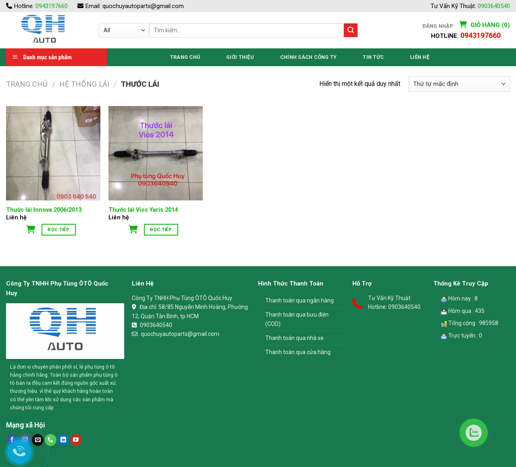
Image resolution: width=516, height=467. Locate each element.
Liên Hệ (419, 57)
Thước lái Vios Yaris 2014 (143, 209)
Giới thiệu (240, 57)
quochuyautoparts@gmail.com (143, 6)
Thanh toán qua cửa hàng (298, 352)
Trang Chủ (185, 57)
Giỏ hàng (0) (489, 25)
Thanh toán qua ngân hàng (299, 300)
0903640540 (494, 6)
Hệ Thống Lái (84, 84)
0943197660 (51, 6)
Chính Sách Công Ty (308, 57)
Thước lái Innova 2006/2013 (43, 209)
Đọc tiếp (58, 229)
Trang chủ (27, 84)
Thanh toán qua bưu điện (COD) (297, 319)
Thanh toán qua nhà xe (294, 338)
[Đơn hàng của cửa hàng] (459, 84)
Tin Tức (373, 57)
